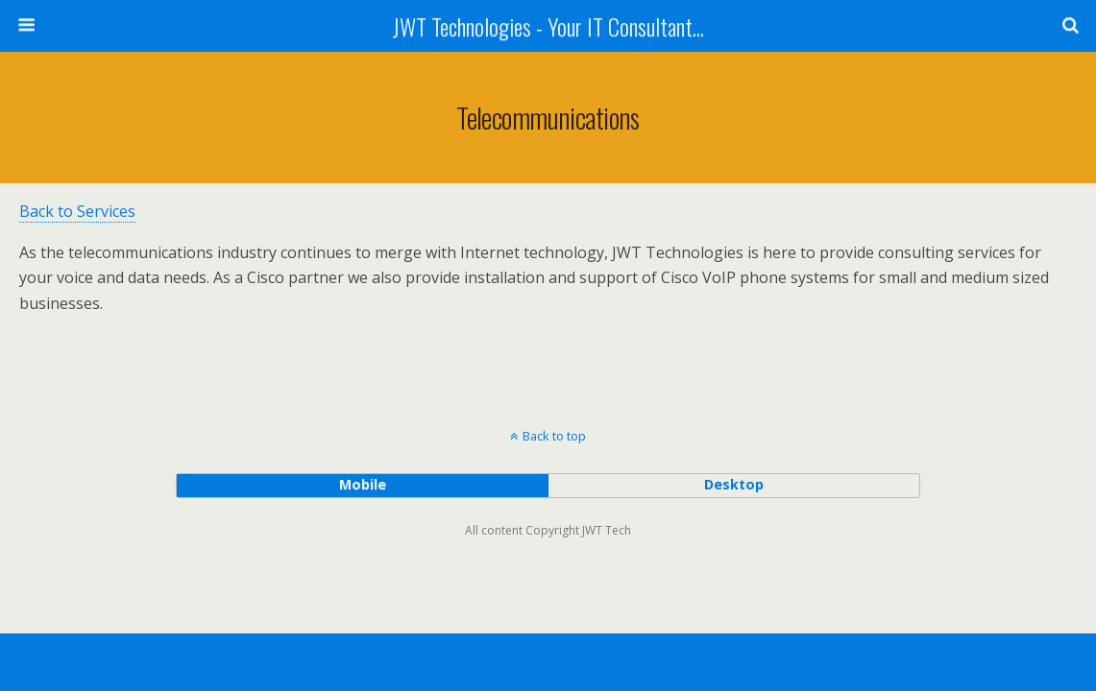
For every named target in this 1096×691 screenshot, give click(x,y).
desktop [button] (734, 484)
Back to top (554, 435)
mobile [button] (362, 484)
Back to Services (77, 211)
